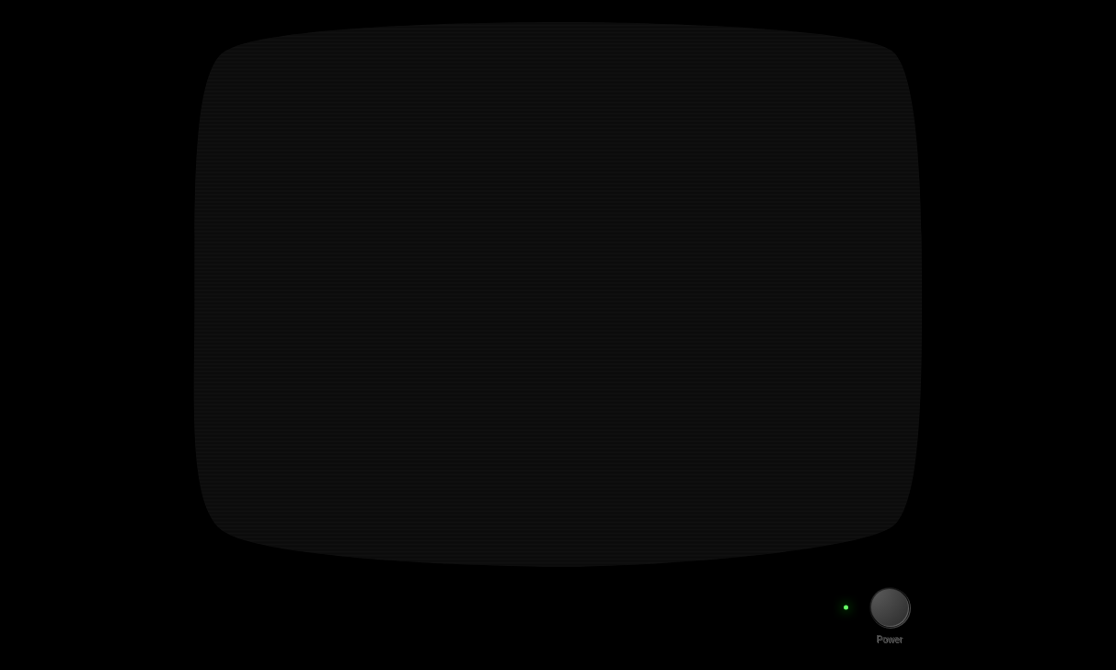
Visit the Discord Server (444, 306)
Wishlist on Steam (386, 267)
